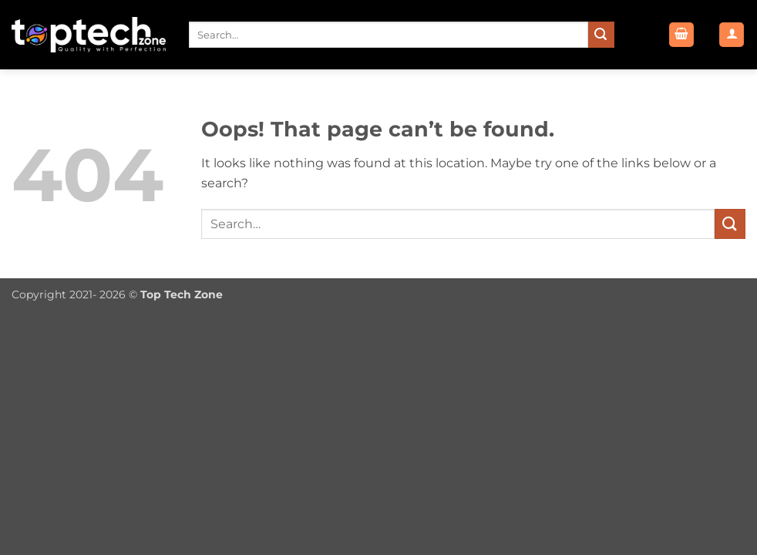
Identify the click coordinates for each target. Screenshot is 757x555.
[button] (681, 35)
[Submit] (601, 35)
